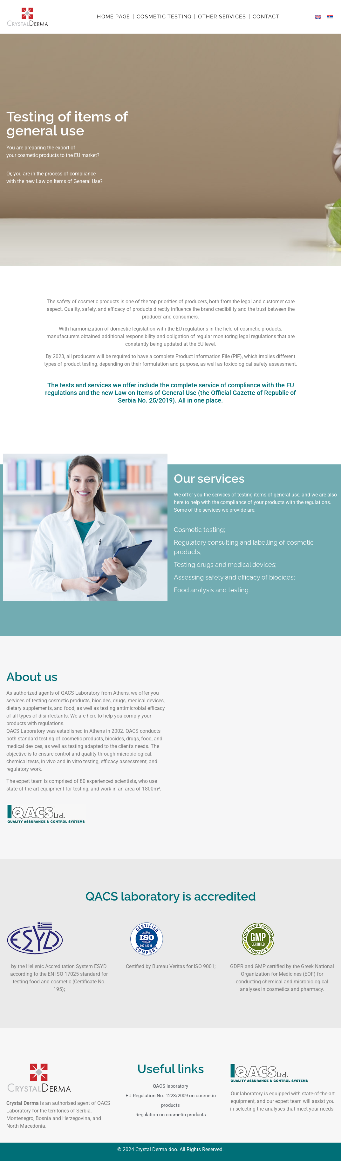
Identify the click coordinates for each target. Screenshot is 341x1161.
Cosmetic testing (164, 17)
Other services (222, 17)
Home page (113, 17)
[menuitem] (318, 17)
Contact (266, 17)
